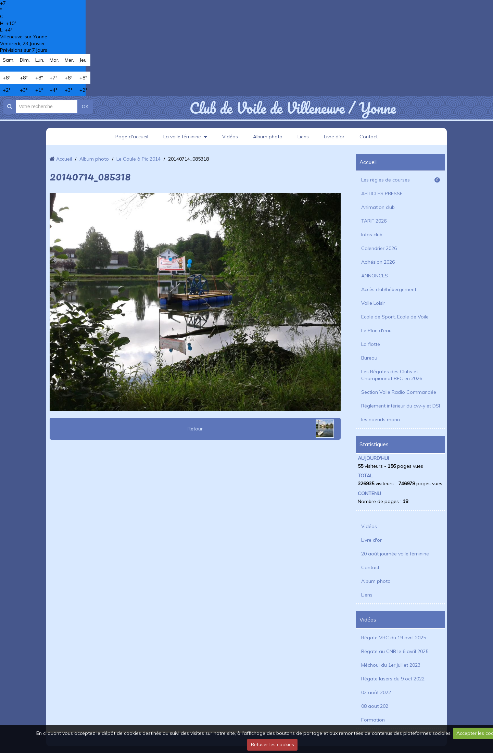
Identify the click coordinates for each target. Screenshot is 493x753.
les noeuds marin (380, 419)
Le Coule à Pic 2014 (138, 159)
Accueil (64, 159)
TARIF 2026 (374, 221)
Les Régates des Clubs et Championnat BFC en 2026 (391, 374)
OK (85, 106)
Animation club (378, 207)
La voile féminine (182, 137)
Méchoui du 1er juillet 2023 (390, 665)
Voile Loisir (373, 303)
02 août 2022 (376, 692)
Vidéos (230, 137)
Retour (195, 429)
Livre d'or (334, 137)
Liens (303, 137)
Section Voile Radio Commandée (398, 392)
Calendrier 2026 (379, 248)
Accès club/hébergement (388, 289)
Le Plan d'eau (376, 330)
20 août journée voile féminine (395, 554)
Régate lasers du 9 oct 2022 (393, 679)
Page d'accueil (131, 137)
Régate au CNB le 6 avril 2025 (394, 651)
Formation (373, 720)
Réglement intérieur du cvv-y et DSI (400, 406)
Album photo (267, 137)
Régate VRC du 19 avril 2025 (393, 638)
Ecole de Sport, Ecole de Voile (395, 317)
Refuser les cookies (272, 744)
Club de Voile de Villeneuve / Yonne (292, 108)
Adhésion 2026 (378, 262)
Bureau (369, 358)
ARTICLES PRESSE (382, 193)
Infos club (371, 234)
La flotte (370, 344)
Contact (368, 137)
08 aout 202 (374, 706)
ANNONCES (374, 276)
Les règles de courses (400, 180)
